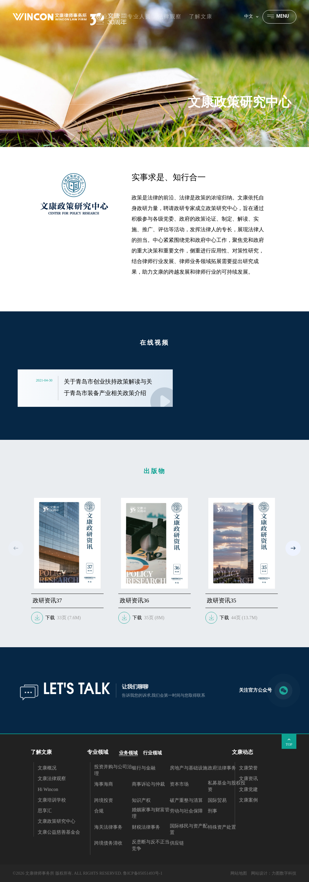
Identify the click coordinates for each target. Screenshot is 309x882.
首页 (22, 122)
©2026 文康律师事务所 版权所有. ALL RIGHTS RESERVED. (67, 873)
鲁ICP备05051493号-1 (142, 873)
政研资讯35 (221, 600)
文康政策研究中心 (64, 122)
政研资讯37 (47, 600)
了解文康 (37, 122)
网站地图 (238, 873)
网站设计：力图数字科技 (273, 873)
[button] (293, 548)
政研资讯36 (134, 600)
